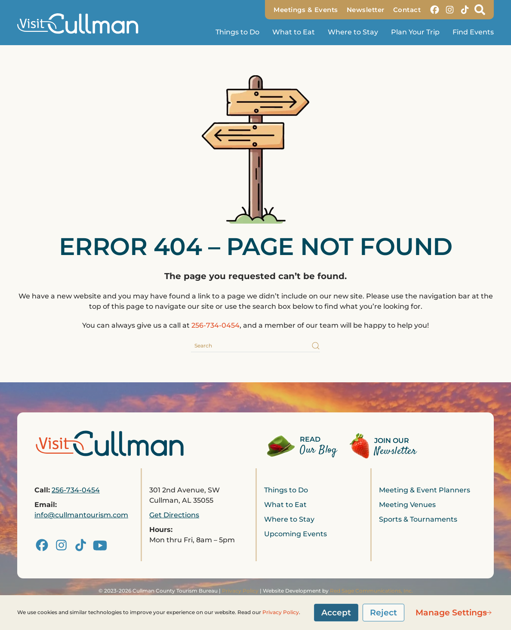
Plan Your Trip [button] (415, 32)
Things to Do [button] (237, 32)
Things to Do (286, 490)
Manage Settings (451, 612)
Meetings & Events (306, 10)
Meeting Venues (407, 505)
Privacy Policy (240, 590)
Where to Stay (353, 32)
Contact (407, 10)
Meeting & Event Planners (424, 490)
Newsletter (366, 10)
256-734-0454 (215, 325)
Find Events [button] (473, 32)
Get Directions (174, 515)
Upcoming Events (295, 534)
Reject (383, 612)
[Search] (255, 345)
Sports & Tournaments (418, 519)
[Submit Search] (315, 345)
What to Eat (293, 32)
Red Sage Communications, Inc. (371, 590)
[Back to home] (81, 23)
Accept (336, 612)
